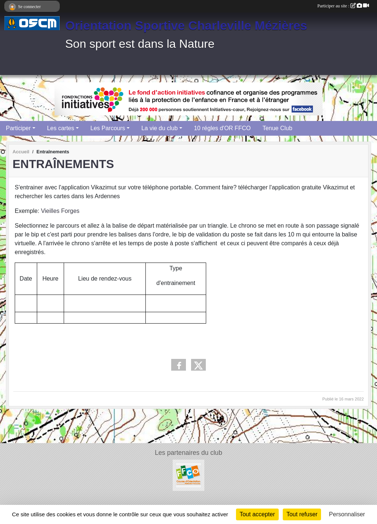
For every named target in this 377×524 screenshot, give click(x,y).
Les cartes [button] (60, 128)
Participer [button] (18, 128)
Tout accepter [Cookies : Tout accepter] (257, 514)
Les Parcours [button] (108, 128)
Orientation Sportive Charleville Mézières (186, 25)
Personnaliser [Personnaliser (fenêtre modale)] (347, 514)
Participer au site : (343, 5)
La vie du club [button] (159, 128)
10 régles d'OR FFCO (222, 128)
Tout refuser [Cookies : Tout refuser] (301, 514)
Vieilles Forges (60, 211)
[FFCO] (188, 475)
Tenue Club (277, 128)
